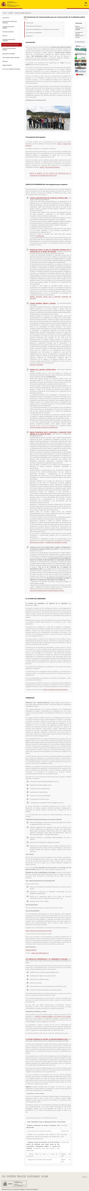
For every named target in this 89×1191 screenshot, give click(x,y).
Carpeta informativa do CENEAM (8, 27)
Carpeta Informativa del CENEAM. (79, 28)
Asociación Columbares (36, 364)
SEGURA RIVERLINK (31, 950)
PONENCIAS (29, 36)
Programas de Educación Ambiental (8, 40)
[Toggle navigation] (85, 4)
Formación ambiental (7, 32)
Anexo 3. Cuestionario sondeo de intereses (55, 689)
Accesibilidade (11, 1176)
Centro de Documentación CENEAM (9, 49)
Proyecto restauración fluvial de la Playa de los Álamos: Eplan (49, 198)
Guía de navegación (33, 1176)
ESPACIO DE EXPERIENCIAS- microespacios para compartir (42, 29)
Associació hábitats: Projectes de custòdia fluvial (44, 427)
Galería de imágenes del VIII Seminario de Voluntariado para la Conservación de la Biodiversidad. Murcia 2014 (50, 174)
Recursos (4, 35)
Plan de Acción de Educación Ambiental (9, 22)
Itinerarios (5, 61)
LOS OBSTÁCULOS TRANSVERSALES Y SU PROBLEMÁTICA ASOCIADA (46, 959)
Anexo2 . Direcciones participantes (50, 167)
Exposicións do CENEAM (8, 53)
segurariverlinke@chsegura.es (40, 953)
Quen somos (5, 17)
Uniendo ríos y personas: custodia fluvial (42, 369)
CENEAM (10, 13)
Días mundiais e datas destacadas (11, 57)
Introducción (29, 23)
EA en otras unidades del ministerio (11, 69)
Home (4, 13)
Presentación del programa (34, 26)
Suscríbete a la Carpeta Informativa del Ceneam (79, 35)
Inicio (3, 1176)
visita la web (40, 236)
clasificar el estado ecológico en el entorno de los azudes (53, 1016)
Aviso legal (44, 1176)
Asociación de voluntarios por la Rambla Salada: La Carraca (47, 590)
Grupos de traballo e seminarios (23, 13)
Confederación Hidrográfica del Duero (56, 542)
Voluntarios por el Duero (37, 542)
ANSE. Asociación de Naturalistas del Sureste (39, 931)
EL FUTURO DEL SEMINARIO (34, 32)
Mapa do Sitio (21, 1176)
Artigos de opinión (7, 65)
